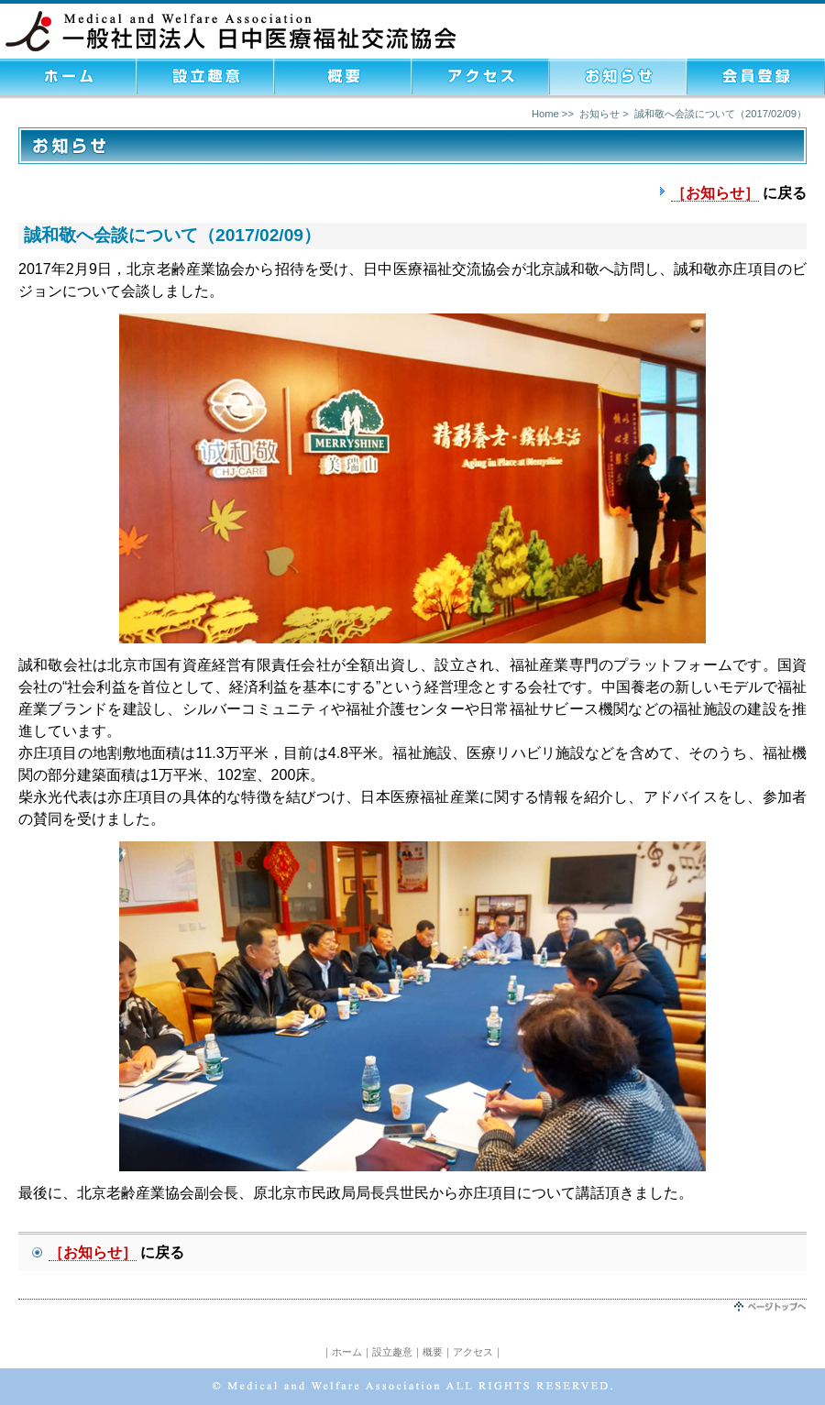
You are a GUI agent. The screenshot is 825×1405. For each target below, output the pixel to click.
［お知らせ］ (715, 193)
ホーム (347, 1351)
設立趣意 (392, 1351)
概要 (433, 1351)
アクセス (473, 1351)
